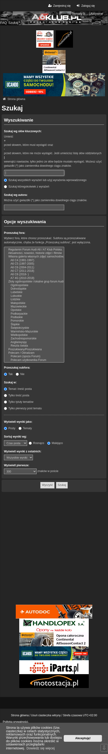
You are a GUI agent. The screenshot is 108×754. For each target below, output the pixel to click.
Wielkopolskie (34, 335)
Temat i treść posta (18, 389)
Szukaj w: (10, 382)
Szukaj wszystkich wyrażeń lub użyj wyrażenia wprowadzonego (45, 180)
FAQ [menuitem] (3, 23)
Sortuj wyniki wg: (15, 436)
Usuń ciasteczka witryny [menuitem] (46, 715)
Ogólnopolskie (34, 285)
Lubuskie (34, 296)
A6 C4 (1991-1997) (34, 260)
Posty (9, 428)
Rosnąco (36, 443)
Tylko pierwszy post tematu (23, 408)
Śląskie (34, 324)
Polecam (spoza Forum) (34, 356)
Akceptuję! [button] (83, 738)
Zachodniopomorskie (34, 338)
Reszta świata (34, 345)
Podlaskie (34, 317)
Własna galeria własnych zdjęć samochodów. (34, 256)
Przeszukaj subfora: (17, 367)
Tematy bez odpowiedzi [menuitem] (80, 14)
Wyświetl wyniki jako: (18, 421)
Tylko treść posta (16, 395)
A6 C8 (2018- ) (34, 274)
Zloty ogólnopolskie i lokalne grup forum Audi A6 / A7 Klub (34, 281)
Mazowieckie (34, 306)
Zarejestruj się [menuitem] (59, 5)
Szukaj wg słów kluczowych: (23, 131)
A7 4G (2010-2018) (34, 278)
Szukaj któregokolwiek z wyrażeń (26, 186)
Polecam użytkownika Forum (34, 360)
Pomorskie (34, 320)
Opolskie (34, 310)
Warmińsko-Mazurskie (34, 331)
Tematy (25, 428)
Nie (20, 374)
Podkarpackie (34, 314)
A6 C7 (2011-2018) (34, 271)
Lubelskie (34, 292)
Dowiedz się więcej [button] (40, 748)
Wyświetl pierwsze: (16, 465)
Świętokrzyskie (34, 328)
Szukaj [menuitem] (13, 23)
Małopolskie (34, 303)
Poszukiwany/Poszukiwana (34, 349)
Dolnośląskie (34, 289)
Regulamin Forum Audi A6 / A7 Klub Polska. (34, 249)
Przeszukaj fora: (14, 233)
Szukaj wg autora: (16, 195)
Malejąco (55, 443)
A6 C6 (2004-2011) (34, 267)
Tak (8, 374)
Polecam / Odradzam (34, 353)
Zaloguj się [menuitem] (85, 5)
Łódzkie (34, 299)
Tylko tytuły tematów (18, 402)
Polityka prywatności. (16, 721)
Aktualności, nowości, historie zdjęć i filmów (34, 253)
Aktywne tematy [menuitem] (99, 14)
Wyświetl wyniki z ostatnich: (22, 451)
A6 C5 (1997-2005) (34, 264)
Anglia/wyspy (34, 342)
